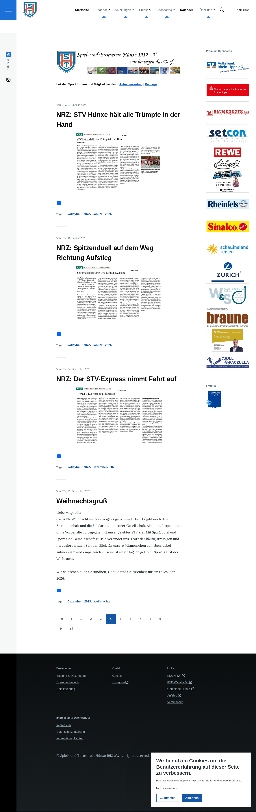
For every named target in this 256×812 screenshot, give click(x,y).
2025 (113, 467)
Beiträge (151, 84)
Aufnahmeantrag (130, 84)
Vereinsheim (175, 702)
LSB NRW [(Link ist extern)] (176, 675)
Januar (97, 214)
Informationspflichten (70, 738)
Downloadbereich (67, 682)
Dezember (99, 467)
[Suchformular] (222, 23)
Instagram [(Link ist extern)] (120, 682)
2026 (108, 214)
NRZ (87, 214)
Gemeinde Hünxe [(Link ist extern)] (180, 689)
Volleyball (74, 214)
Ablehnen (192, 797)
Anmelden (243, 23)
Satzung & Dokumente (71, 675)
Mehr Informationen (166, 788)
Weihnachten (103, 601)
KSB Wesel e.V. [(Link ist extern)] (179, 682)
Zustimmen (167, 797)
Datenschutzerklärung (70, 731)
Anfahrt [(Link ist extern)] (174, 695)
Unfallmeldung (65, 689)
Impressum (63, 725)
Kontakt (117, 675)
